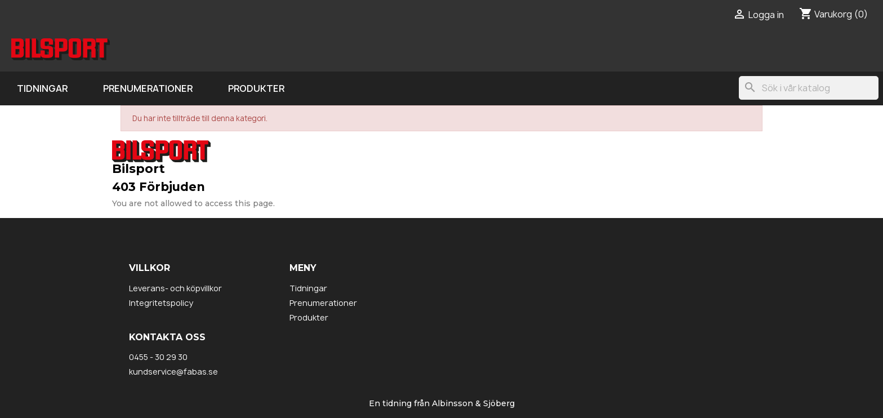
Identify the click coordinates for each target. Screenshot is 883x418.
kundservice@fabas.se (173, 371)
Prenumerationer (148, 88)
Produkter (256, 88)
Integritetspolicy (161, 302)
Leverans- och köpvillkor (175, 288)
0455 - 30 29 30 (158, 357)
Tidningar (42, 88)
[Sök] (808, 88)
